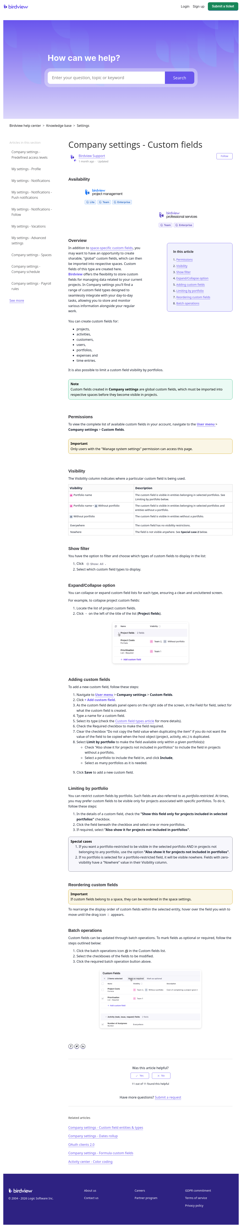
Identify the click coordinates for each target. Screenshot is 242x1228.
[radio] (140, 1076)
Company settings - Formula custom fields (100, 1153)
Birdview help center (25, 125)
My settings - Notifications (31, 180)
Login (185, 6)
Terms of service (196, 1198)
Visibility (182, 266)
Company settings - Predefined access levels (29, 154)
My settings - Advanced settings (29, 240)
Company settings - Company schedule (26, 269)
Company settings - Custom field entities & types (105, 1127)
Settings (83, 125)
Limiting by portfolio (190, 291)
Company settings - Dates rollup (93, 1136)
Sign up (199, 6)
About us (90, 1190)
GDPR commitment (198, 1190)
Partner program (146, 1198)
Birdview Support (92, 156)
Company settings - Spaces (32, 255)
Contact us (91, 1198)
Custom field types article (134, 721)
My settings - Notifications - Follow (32, 212)
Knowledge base (59, 125)
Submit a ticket (223, 6)
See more (16, 300)
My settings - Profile (26, 169)
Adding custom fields (190, 284)
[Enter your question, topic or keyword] (106, 78)
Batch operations (187, 303)
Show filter (183, 272)
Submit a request (168, 1097)
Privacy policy (194, 1205)
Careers (140, 1190)
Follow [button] (224, 156)
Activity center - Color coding (90, 1161)
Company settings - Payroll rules (31, 286)
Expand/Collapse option (192, 278)
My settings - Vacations (29, 226)
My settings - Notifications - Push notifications (32, 195)
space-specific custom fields (111, 248)
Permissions (184, 259)
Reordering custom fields (193, 297)
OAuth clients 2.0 (81, 1144)
